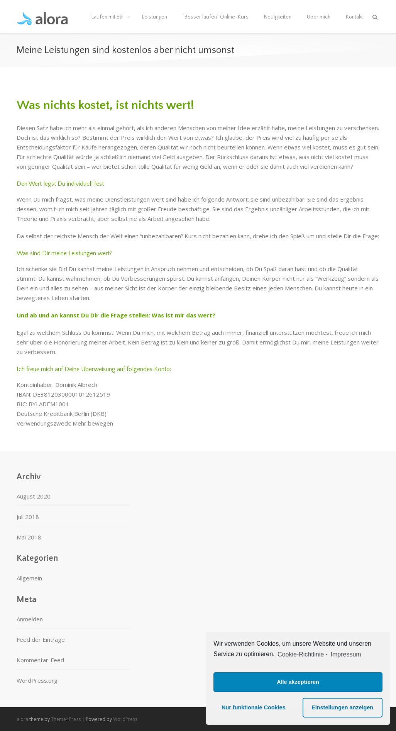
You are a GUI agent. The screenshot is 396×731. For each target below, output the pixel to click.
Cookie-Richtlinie (301, 654)
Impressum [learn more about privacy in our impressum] (346, 654)
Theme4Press (66, 719)
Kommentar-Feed (40, 660)
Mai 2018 (29, 537)
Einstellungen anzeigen (342, 707)
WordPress (125, 719)
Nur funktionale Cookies (254, 707)
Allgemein (29, 578)
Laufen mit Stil (107, 17)
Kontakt (354, 17)
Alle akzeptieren (298, 682)
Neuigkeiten (277, 17)
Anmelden (30, 619)
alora (22, 719)
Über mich (318, 17)
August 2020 (34, 496)
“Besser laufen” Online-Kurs (216, 17)
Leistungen (154, 17)
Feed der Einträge (41, 639)
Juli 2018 (28, 517)
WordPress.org (37, 680)
